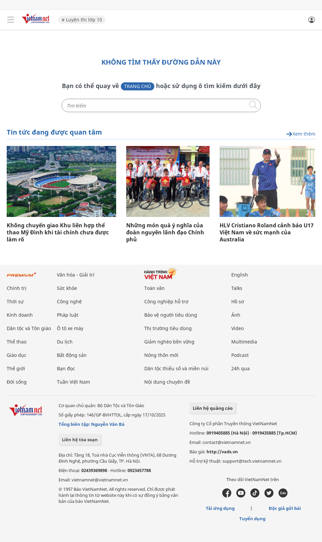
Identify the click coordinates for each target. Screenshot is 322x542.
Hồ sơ (237, 301)
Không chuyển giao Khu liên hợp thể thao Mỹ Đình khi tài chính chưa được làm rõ (58, 232)
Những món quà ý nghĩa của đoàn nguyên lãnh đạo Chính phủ (165, 232)
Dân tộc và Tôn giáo (29, 328)
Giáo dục (16, 355)
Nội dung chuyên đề (167, 381)
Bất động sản (72, 355)
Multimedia (244, 341)
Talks (236, 288)
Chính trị (16, 288)
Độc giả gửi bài (285, 508)
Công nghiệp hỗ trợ (166, 301)
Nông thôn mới (161, 355)
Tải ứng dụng (220, 508)
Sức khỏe (67, 288)
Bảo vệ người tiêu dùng (170, 314)
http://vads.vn (222, 451)
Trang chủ (137, 86)
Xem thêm (300, 134)
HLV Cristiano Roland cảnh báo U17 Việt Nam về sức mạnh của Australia (267, 232)
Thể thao (16, 341)
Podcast (240, 355)
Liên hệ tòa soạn (80, 439)
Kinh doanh (20, 314)
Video (237, 328)
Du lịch (65, 341)
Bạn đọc (66, 368)
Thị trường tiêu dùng (168, 328)
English (239, 274)
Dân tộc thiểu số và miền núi (176, 368)
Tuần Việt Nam (73, 381)
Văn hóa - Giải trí (75, 274)
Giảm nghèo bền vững (169, 341)
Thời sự (15, 301)
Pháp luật (67, 314)
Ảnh (235, 314)
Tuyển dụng (252, 518)
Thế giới (16, 368)
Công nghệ (69, 301)
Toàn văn (154, 288)
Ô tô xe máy (70, 328)
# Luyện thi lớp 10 (82, 19)
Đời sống (17, 381)
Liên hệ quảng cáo (213, 408)
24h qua (240, 368)
